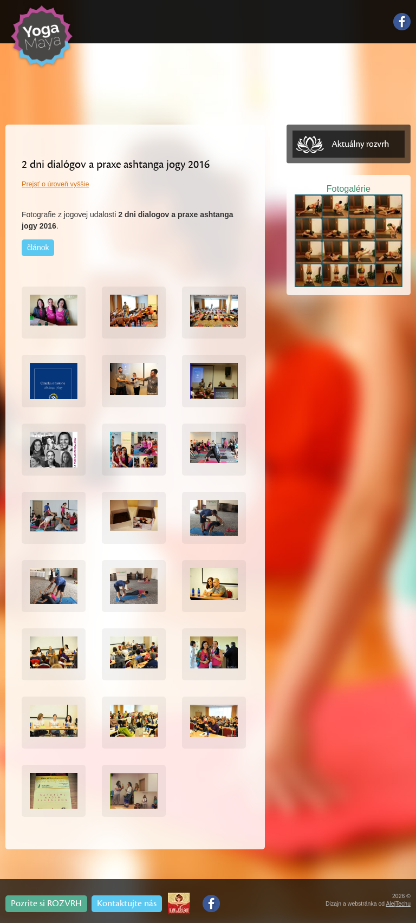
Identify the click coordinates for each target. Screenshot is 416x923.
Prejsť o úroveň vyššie (55, 184)
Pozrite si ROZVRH (46, 903)
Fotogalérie (348, 188)
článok (38, 247)
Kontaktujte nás (127, 903)
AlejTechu (398, 903)
